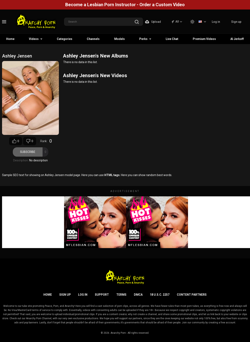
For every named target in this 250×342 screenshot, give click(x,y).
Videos (34, 39)
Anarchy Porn (118, 332)
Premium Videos (204, 39)
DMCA (138, 294)
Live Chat (172, 39)
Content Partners (192, 294)
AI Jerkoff (237, 39)
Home (10, 39)
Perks (143, 39)
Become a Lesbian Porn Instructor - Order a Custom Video (125, 4)
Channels (93, 39)
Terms (121, 294)
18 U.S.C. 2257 (159, 294)
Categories (64, 39)
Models (119, 39)
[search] (137, 22)
